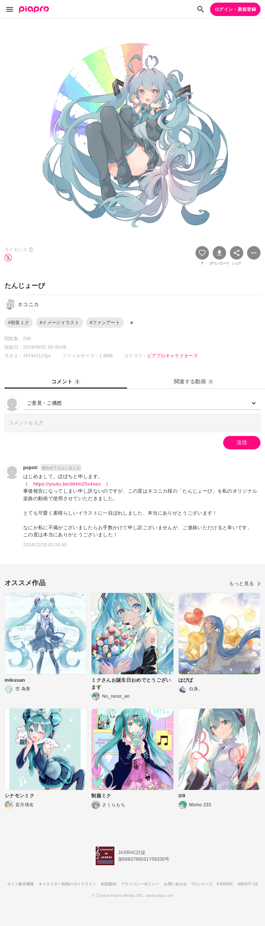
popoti (30, 467)
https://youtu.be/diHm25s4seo (67, 484)
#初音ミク (18, 322)
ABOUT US (248, 884)
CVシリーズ (201, 884)
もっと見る (245, 583)
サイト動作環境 (20, 884)
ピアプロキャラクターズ (172, 355)
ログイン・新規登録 (235, 9)
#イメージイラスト (59, 322)
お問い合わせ (175, 884)
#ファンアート (105, 322)
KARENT (225, 884)
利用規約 (108, 884)
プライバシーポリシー (140, 884)
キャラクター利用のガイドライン (67, 884)
